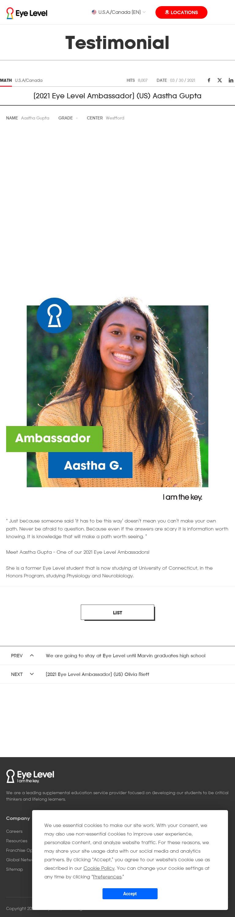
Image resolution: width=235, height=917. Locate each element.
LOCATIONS (184, 12)
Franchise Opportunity (28, 850)
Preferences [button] (107, 877)
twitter (219, 80)
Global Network (22, 859)
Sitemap (14, 869)
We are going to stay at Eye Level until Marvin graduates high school (125, 655)
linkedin (230, 80)
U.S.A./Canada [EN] (115, 12)
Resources (16, 840)
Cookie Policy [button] (99, 868)
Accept (130, 893)
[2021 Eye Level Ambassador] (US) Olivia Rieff (97, 674)
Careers (14, 831)
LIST (117, 612)
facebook (209, 80)
